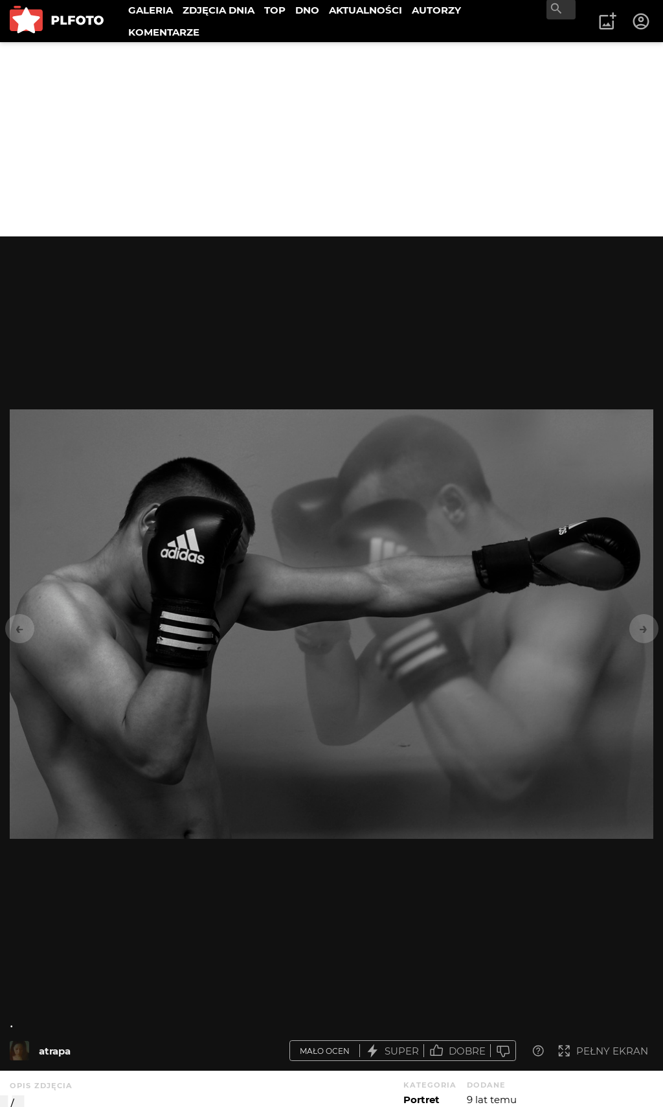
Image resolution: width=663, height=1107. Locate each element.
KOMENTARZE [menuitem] (163, 32)
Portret (421, 1099)
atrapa (55, 1051)
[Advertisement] (331, 139)
